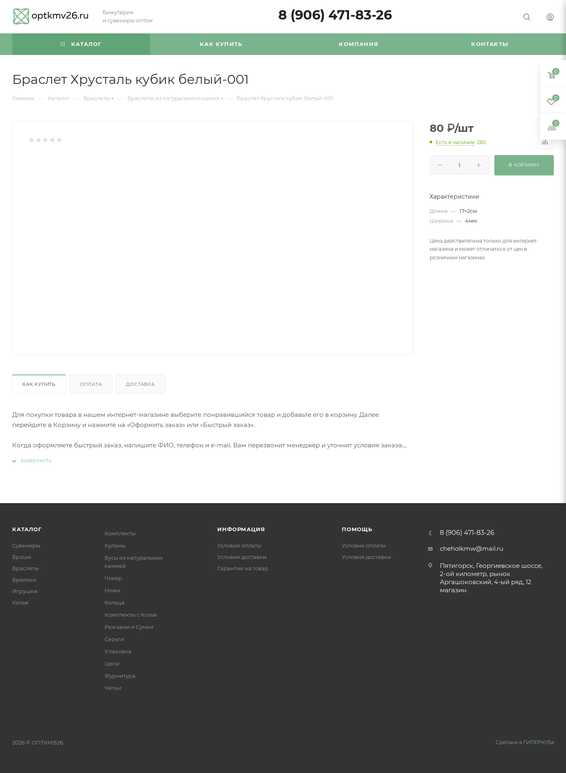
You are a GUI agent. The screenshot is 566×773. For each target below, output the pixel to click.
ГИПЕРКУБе (538, 742)
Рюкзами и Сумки (129, 627)
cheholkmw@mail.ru (471, 548)
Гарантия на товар (243, 568)
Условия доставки (242, 557)
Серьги (114, 639)
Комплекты (120, 533)
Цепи (112, 663)
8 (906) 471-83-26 (335, 15)
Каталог (27, 529)
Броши (21, 557)
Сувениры (26, 545)
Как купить (39, 384)
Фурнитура (120, 675)
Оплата (91, 384)
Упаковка (118, 651)
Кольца (115, 602)
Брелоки (24, 579)
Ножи (112, 590)
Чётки (113, 688)
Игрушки (24, 591)
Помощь (357, 529)
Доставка (140, 384)
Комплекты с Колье (131, 614)
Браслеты (25, 568)
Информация (241, 529)
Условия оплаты (239, 545)
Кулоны (115, 545)
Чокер (113, 578)
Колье (20, 602)
